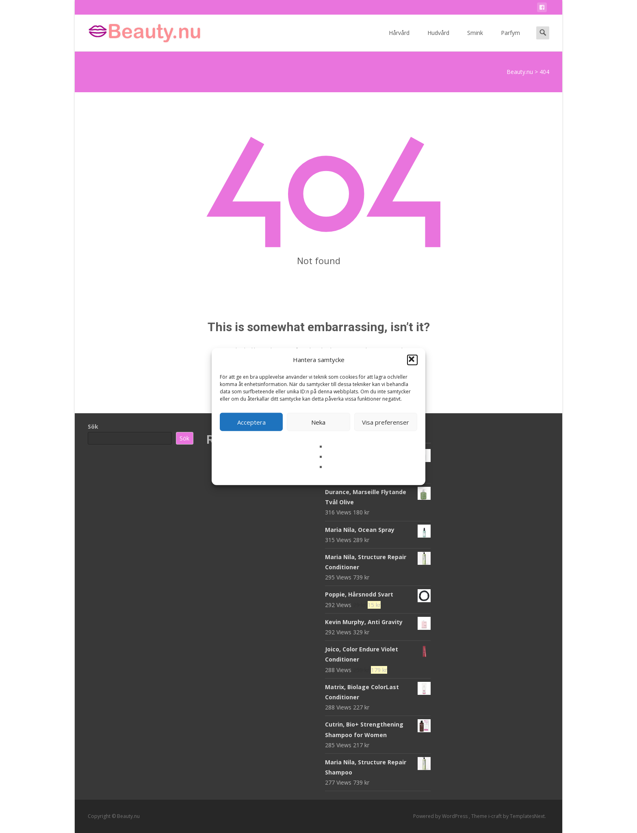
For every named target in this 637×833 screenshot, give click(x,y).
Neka (318, 422)
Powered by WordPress (441, 816)
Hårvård (399, 40)
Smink (475, 40)
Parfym (510, 40)
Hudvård (438, 40)
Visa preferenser (385, 422)
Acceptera (251, 422)
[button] (412, 359)
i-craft (495, 816)
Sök (93, 426)
